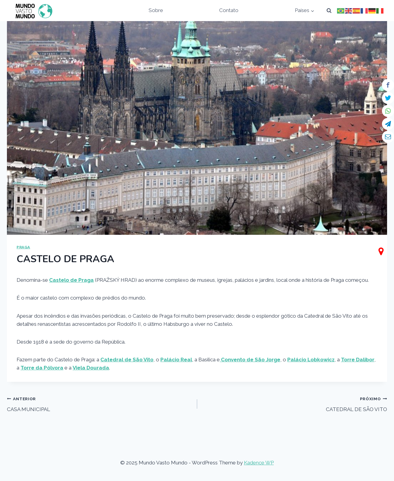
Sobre (156, 10)
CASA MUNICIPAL (99, 403)
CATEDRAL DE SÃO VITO (294, 403)
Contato (228, 10)
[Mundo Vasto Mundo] (32, 10)
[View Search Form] (329, 10)
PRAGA (23, 247)
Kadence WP (259, 463)
